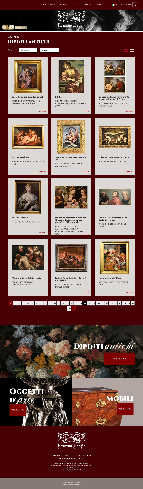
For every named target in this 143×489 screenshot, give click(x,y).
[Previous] (11, 303)
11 (58, 303)
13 (67, 303)
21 (102, 303)
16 (81, 303)
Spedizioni (87, 5)
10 (55, 303)
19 (94, 303)
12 (63, 303)
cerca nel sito (129, 4)
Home (44, 5)
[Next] (74, 308)
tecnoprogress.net (76, 484)
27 (129, 303)
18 (89, 303)
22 (107, 303)
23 (111, 303)
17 (85, 303)
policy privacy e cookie (71, 482)
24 (116, 303)
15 (76, 303)
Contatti (98, 5)
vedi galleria (120, 359)
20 (98, 303)
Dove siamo (64, 5)
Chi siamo (53, 5)
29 (70, 308)
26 (124, 303)
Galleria (76, 5)
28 (133, 303)
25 (120, 303)
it (114, 5)
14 (72, 303)
